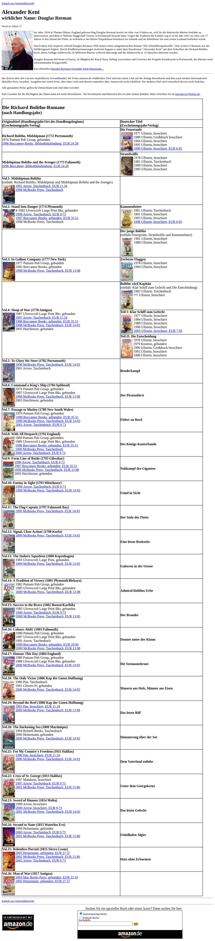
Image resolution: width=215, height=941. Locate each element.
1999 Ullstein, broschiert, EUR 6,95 (158, 148)
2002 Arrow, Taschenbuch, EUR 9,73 (41, 860)
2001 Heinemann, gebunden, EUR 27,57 (43, 853)
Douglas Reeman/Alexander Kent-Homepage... (77, 68)
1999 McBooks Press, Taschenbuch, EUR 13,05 (48, 563)
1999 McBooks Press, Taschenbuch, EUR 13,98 (46, 470)
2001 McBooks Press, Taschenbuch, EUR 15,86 (48, 787)
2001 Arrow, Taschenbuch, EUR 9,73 (41, 425)
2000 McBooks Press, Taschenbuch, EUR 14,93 (48, 665)
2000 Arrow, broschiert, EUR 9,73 (39, 808)
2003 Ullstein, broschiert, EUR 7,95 (158, 331)
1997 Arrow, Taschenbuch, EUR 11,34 (41, 317)
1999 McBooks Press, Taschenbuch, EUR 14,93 (48, 421)
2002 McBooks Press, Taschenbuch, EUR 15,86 (48, 856)
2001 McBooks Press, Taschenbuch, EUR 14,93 (48, 811)
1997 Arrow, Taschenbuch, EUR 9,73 (41, 783)
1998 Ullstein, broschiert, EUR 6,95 (158, 222)
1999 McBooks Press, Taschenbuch (39, 449)
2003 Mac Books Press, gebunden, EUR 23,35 (47, 877)
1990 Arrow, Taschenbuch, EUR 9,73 (41, 214)
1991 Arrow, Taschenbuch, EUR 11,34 (41, 186)
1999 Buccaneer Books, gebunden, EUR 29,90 (47, 644)
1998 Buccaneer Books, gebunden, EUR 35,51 (47, 321)
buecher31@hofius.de (187, 94)
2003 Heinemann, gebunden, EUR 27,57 (43, 881)
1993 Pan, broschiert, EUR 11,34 (38, 706)
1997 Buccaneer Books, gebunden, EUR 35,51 (47, 218)
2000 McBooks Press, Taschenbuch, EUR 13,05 (48, 616)
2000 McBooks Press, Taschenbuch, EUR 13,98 (48, 592)
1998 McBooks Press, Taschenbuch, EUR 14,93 (48, 325)
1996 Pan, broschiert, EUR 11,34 (38, 755)
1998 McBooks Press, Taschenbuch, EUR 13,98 (48, 270)
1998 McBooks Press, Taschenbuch (39, 190)
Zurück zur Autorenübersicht (18, 3)
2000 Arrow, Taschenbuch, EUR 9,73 (40, 453)
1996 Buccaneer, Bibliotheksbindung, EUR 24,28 (35, 166)
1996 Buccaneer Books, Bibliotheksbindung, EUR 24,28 (40, 143)
